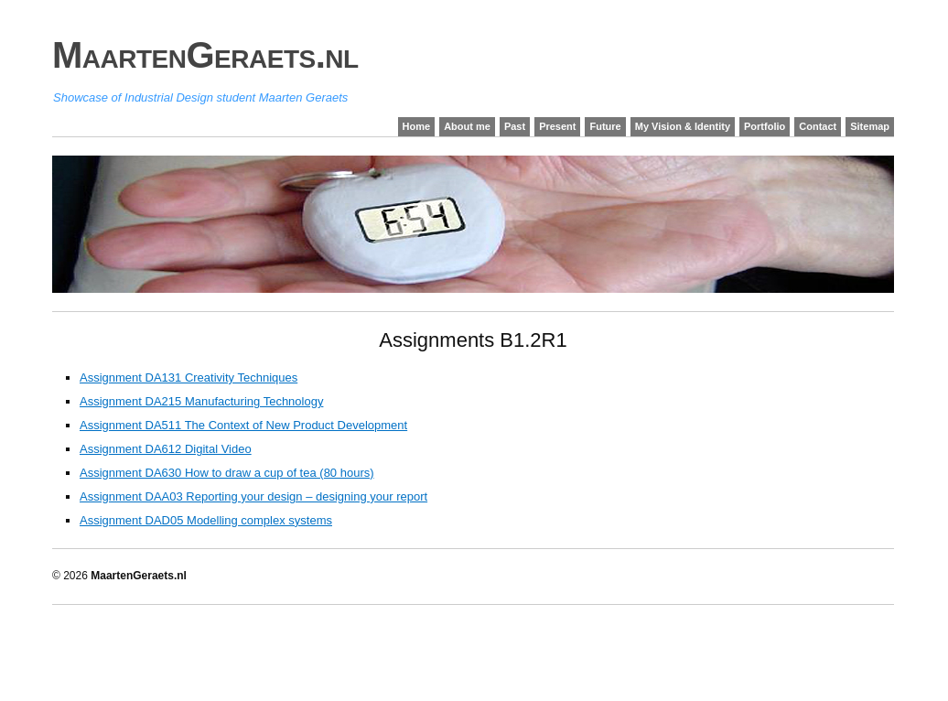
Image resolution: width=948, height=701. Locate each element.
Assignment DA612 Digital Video (166, 449)
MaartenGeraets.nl (205, 55)
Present (557, 126)
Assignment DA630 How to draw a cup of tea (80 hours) (227, 473)
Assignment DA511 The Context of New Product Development (243, 425)
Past (514, 126)
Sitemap (869, 126)
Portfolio (764, 126)
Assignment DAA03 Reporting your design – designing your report (253, 496)
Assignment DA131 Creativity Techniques (188, 377)
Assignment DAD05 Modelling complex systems (206, 520)
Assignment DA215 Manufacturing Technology (201, 401)
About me (467, 126)
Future (604, 126)
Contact (817, 126)
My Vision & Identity (682, 126)
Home (417, 126)
